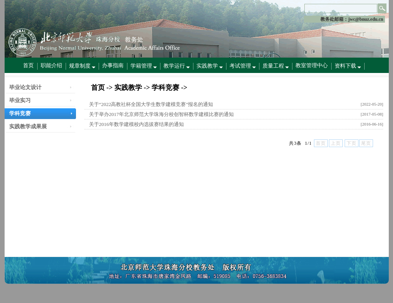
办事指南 (113, 65)
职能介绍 (51, 65)
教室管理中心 (312, 65)
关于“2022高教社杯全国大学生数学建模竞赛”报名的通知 (151, 104)
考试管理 (243, 66)
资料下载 (348, 66)
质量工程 (276, 66)
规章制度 (82, 66)
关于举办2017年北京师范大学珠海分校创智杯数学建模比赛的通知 (161, 114)
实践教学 (209, 66)
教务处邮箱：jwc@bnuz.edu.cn (351, 19)
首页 (28, 65)
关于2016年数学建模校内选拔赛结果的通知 (136, 124)
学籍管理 (143, 66)
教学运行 (176, 66)
